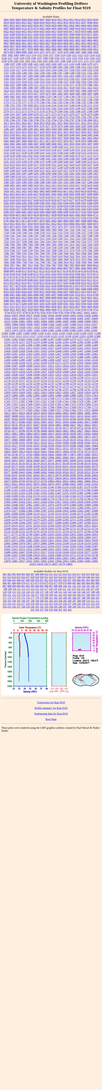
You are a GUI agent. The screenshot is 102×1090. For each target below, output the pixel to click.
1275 (24, 67)
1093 (16, 55)
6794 (95, 217)
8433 (6, 291)
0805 (95, 40)
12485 (22, 360)
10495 (80, 318)
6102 (12, 197)
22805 (43, 534)
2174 (30, 111)
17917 (58, 410)
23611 (43, 555)
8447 (30, 291)
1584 (18, 87)
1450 (54, 75)
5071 (36, 141)
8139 (89, 271)
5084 (18, 144)
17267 (7, 401)
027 (28, 577)
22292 (51, 519)
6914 (6, 223)
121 (64, 589)
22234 (58, 516)
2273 (54, 114)
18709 (43, 428)
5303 (72, 173)
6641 (72, 215)
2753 (66, 117)
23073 (36, 543)
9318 (30, 306)
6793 (89, 217)
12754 (94, 383)
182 (56, 598)
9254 (66, 300)
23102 (58, 543)
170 (97, 595)
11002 (51, 324)
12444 (58, 351)
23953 (65, 561)
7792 (54, 262)
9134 (60, 300)
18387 (29, 422)
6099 (95, 194)
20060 (36, 460)
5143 (54, 152)
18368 (94, 419)
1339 (18, 73)
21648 (87, 496)
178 (37, 598)
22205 (14, 516)
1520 (95, 78)
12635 (29, 371)
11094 (4, 333)
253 (93, 606)
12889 (73, 395)
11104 (69, 333)
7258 (24, 241)
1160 (15, 61)
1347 (60, 73)
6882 (54, 220)
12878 (94, 392)
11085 (51, 330)
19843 (51, 454)
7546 (72, 247)
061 (83, 580)
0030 (48, 22)
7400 (42, 244)
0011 (59, 19)
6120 (48, 197)
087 (5, 586)
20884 (87, 481)
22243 (73, 516)
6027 (36, 194)
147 (88, 592)
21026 (87, 484)
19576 (73, 448)
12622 (29, 368)
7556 (12, 250)
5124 (42, 149)
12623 (36, 368)
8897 (42, 297)
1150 (56, 58)
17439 (51, 404)
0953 (95, 49)
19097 (29, 439)
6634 (36, 215)
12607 (14, 365)
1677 (36, 93)
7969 (60, 265)
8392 (48, 288)
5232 (24, 167)
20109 (94, 460)
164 (70, 595)
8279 (18, 286)
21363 (65, 490)
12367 (51, 339)
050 (37, 580)
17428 (29, 404)
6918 (30, 223)
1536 (60, 81)
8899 (54, 297)
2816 (24, 123)
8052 (42, 268)
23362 (80, 546)
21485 (80, 493)
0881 (42, 49)
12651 (51, 374)
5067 (18, 141)
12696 (36, 377)
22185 (87, 513)
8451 (42, 291)
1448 (42, 75)
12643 (87, 371)
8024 (12, 268)
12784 (43, 389)
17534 (14, 407)
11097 (19, 333)
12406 (73, 345)
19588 (87, 448)
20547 (14, 475)
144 (74, 592)
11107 (90, 333)
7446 (12, 247)
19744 (7, 454)
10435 (14, 315)
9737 (72, 309)
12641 (73, 371)
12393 (14, 345)
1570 (30, 84)
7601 (72, 253)
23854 (80, 558)
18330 (65, 419)
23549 (65, 552)
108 (5, 589)
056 (65, 580)
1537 (66, 81)
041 (93, 577)
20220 (43, 466)
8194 (95, 277)
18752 (80, 428)
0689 (60, 40)
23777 (14, 558)
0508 (12, 34)
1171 (80, 61)
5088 (42, 144)
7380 (6, 244)
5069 (30, 141)
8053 (48, 268)
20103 (80, 460)
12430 (29, 351)
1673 (18, 93)
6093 (60, 194)
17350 (73, 401)
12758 (22, 386)
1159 (9, 61)
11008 (73, 324)
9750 (89, 309)
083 (83, 583)
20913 (7, 484)
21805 (14, 502)
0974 (6, 52)
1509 (30, 78)
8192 (83, 277)
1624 (6, 90)
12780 (14, 389)
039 (83, 577)
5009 (83, 129)
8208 (72, 280)
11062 (72, 327)
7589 (18, 253)
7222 (72, 238)
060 (79, 580)
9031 (95, 297)
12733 (87, 380)
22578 (65, 525)
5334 (54, 179)
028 (32, 577)
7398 (36, 244)
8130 (71, 271)
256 (37, 609)
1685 (77, 93)
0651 (36, 40)
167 (83, 595)
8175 (18, 277)
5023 (66, 132)
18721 (51, 428)
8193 (89, 277)
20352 (73, 469)
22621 (94, 525)
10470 (29, 318)
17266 (94, 398)
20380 (14, 472)
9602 (48, 306)
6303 (60, 203)
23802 (36, 558)
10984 (43, 321)
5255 (60, 170)
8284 (30, 286)
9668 (54, 309)
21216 (65, 487)
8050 (36, 268)
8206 (60, 280)
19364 (58, 445)
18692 (29, 428)
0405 (54, 28)
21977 (14, 510)
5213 (12, 164)
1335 (89, 70)
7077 (66, 226)
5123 (36, 149)
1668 (83, 90)
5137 (18, 152)
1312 (83, 67)
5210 (89, 161)
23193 (14, 546)
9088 (6, 300)
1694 (30, 96)
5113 (77, 146)
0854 (60, 46)
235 (9, 606)
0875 (12, 49)
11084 (44, 330)
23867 (94, 558)
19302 (87, 442)
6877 (36, 220)
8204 (48, 280)
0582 (6, 37)
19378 (65, 445)
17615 (65, 407)
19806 (36, 454)
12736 (7, 383)
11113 (26, 336)
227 (70, 603)
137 (42, 592)
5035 (42, 135)
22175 (80, 513)
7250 (83, 238)
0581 (95, 34)
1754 (6, 99)
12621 (22, 368)
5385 (30, 182)
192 (5, 600)
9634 (72, 306)
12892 (80, 395)
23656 (51, 555)
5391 (60, 182)
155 (28, 595)
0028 (36, 22)
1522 (12, 81)
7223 (77, 238)
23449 (43, 549)
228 (74, 603)
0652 (42, 40)
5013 (12, 132)
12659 (14, 377)
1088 (83, 52)
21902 (22, 507)
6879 (42, 220)
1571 (36, 84)
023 (9, 577)
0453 (30, 31)
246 (60, 606)
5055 (48, 138)
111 (19, 589)
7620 (66, 256)
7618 (54, 256)
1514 (60, 78)
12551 (29, 362)
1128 (15, 58)
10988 (73, 321)
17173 (58, 398)
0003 (18, 19)
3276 (42, 126)
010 (46, 574)
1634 (48, 90)
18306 (29, 419)
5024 (72, 132)
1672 (12, 93)
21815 (36, 502)
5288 (30, 173)
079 (65, 583)
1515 (66, 78)
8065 (54, 268)
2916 (12, 126)
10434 (7, 315)
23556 (73, 552)
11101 (48, 333)
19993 (43, 457)
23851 (65, 558)
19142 (80, 439)
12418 (58, 348)
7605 (89, 253)
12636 (36, 371)
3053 (24, 126)
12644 (94, 371)
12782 (29, 389)
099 (60, 586)
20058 (29, 460)
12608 (22, 365)
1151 (62, 58)
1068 (30, 52)
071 (28, 583)
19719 (87, 451)
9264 (89, 300)
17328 (51, 401)
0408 (72, 28)
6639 (60, 215)
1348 (66, 73)
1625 (12, 90)
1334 (83, 70)
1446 (36, 75)
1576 (66, 84)
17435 (43, 404)
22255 (87, 516)
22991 (36, 540)
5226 (83, 164)
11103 (62, 333)
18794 (29, 431)
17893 (43, 410)
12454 (36, 354)
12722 (29, 380)
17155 (43, 398)
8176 (24, 277)
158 (42, 595)
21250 (72, 487)
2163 (60, 108)
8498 (60, 294)
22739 (29, 531)
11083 (36, 330)
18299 (22, 419)
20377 (7, 472)
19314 (94, 442)
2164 (66, 108)
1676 (30, 93)
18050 (43, 413)
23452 (51, 549)
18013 (7, 413)
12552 (36, 362)
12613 (58, 365)
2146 (60, 105)
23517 (43, 552)
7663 (48, 259)
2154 (12, 108)
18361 (87, 419)
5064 (95, 138)
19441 (22, 448)
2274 (60, 114)
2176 (42, 111)
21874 (51, 504)
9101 (48, 300)
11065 (87, 327)
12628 (73, 368)
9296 (54, 303)
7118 (95, 229)
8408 (89, 288)
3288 (18, 129)
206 (70, 600)
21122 (29, 487)
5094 (77, 144)
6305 (72, 203)
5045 (89, 135)
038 (79, 577)
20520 (58, 472)
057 (70, 580)
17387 (94, 401)
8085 (89, 268)
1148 (45, 58)
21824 (51, 502)
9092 (18, 300)
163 (65, 595)
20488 (36, 472)
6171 (53, 197)
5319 (60, 176)
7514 (42, 247)
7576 (77, 250)
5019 (48, 132)
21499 (14, 496)
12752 (87, 383)
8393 (54, 288)
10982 (29, 321)
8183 (54, 277)
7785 (48, 262)
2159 (42, 108)
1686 (83, 93)
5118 (6, 149)
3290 (30, 129)
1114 (33, 55)
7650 (18, 259)
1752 (89, 96)
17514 (94, 404)
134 (28, 592)
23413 (14, 549)
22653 (22, 528)
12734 (94, 380)
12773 (65, 386)
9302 (72, 303)
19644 (51, 451)
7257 (18, 241)
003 (14, 574)
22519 (7, 525)
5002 (42, 129)
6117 (36, 197)
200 (42, 600)
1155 (86, 58)
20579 (58, 475)
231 (88, 603)
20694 (14, 481)
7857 (12, 265)
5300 (54, 173)
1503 (12, 78)
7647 (6, 259)
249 (74, 606)
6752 (48, 217)
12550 (22, 362)
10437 (29, 315)
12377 (22, 342)
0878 (30, 49)
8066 (60, 268)
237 (19, 606)
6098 (89, 194)
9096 (36, 300)
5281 (89, 170)
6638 (54, 215)
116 (41, 589)
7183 (60, 235)
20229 (58, 466)
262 (65, 609)
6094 (66, 194)
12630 (87, 368)
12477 (58, 357)
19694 (65, 451)
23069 (14, 543)
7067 (48, 226)
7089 (36, 229)
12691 (29, 377)
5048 (12, 138)
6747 (18, 217)
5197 (42, 161)
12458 (65, 354)
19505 (51, 448)
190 (93, 598)
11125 (61, 336)
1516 (72, 78)
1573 (48, 84)
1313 (89, 67)
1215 (65, 64)
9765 (61, 312)
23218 (22, 546)
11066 (94, 327)
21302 (36, 490)
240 (32, 606)
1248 (77, 64)
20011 (73, 457)
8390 (36, 288)
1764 (66, 99)
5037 (54, 135)
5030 (12, 135)
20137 (58, 463)
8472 (77, 291)
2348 (60, 117)
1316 (12, 70)
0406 (60, 28)
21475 (65, 493)
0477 (72, 31)
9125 (54, 300)
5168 (66, 155)
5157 (95, 152)
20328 (36, 469)
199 (37, 600)
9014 (72, 297)
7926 (36, 265)
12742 (29, 383)
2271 (42, 114)
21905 (29, 507)
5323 (83, 176)
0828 (54, 43)
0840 (24, 46)
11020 (22, 327)
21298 (29, 490)
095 (42, 586)
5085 (24, 144)
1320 (30, 70)
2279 (89, 114)
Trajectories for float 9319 (51, 702)
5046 (95, 135)
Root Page (51, 719)
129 (5, 592)
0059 (54, 25)
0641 (77, 37)
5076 (66, 141)
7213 (30, 238)
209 (83, 600)
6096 (77, 194)
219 (32, 603)
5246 (12, 170)
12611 (43, 365)
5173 (95, 155)
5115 (89, 146)
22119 (36, 513)
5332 (42, 179)
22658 (29, 528)
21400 (94, 490)
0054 (24, 25)
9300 (60, 303)
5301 (60, 173)
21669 (14, 499)
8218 (36, 283)
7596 (42, 253)
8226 (48, 283)
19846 (58, 454)
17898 (51, 410)
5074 (54, 141)
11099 (33, 333)
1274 (18, 67)
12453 (29, 354)
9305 (89, 303)
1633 (42, 90)
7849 (95, 262)
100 (65, 586)
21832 (65, 502)
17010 (87, 395)
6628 (95, 212)
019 (88, 574)
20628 (58, 478)
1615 (54, 87)
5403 (24, 185)
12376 (14, 342)
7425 (83, 244)
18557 (29, 425)
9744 (77, 309)
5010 (89, 129)
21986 (29, 510)
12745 (43, 383)
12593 (80, 362)
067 (9, 583)
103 (79, 586)
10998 (44, 324)
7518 (48, 247)
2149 (77, 105)
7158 (89, 232)
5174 (6, 158)
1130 (27, 58)
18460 (73, 422)
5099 (95, 144)
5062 (83, 138)
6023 (12, 194)
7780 (42, 262)
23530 (58, 552)
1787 (83, 102)
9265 (95, 300)
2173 (24, 111)
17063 (94, 395)
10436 (22, 315)
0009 (48, 19)
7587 (12, 253)
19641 (43, 451)
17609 (58, 407)
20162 (94, 463)
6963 (77, 223)
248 (70, 606)
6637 (48, 215)
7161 (12, 235)
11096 (12, 333)
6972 (6, 226)
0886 (54, 49)
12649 (36, 374)
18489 (94, 422)
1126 (4, 58)
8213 (6, 283)
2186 (77, 111)
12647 (22, 374)
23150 (87, 543)
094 (37, 586)
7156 (77, 232)
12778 (94, 386)
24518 (40, 564)
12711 (87, 377)
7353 (83, 241)
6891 (95, 220)
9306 (95, 303)
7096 (60, 229)
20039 (80, 457)
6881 (48, 220)
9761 (37, 312)
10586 (14, 321)
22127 (43, 513)
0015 (83, 19)
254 (97, 606)
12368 (58, 339)
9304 (83, 303)
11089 (65, 330)
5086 (30, 144)
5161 (24, 155)
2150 (83, 105)
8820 (18, 297)
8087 (95, 268)
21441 (36, 493)
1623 (95, 87)
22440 (14, 522)
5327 (12, 179)
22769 (94, 531)
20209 (36, 466)
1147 (39, 58)
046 (19, 580)
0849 (36, 46)
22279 (36, 519)
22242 (65, 516)
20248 (80, 466)
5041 (77, 135)
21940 (65, 507)
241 (37, 606)
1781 (48, 102)
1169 (68, 61)
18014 (14, 413)
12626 (58, 368)
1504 (18, 78)
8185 (66, 277)
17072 (7, 398)
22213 (29, 516)
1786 (77, 102)
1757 (24, 99)
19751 (22, 454)
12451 (14, 354)
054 (56, 580)
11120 (47, 336)
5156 (89, 152)
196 (23, 600)
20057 (22, 460)
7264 (54, 241)
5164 (42, 155)
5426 (36, 188)
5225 (77, 164)
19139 (72, 439)
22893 (22, 537)
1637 (60, 90)
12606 (7, 365)
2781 (77, 117)
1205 (59, 64)
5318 (54, 176)
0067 (6, 28)
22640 (7, 528)
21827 (58, 502)
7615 (48, 256)
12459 (73, 354)
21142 (43, 487)
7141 (30, 232)
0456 (48, 31)
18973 (80, 433)
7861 (18, 265)
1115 (39, 55)
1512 (48, 78)
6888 (83, 220)
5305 (83, 173)
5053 (42, 138)
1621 (83, 87)
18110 (29, 416)
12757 (14, 386)
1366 (18, 75)
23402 (7, 549)
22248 (80, 516)
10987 (65, 321)
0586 (18, 37)
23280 (29, 546)
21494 (7, 496)
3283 (83, 126)
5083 (12, 144)
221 (42, 603)
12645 (7, 374)
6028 (42, 194)
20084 (58, 460)
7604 (83, 253)
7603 (77, 253)
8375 (83, 286)
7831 (72, 262)
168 (88, 595)
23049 (73, 540)
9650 (6, 309)
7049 (24, 226)
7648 (12, 259)
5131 (77, 149)
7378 (95, 241)
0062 (72, 25)
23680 (58, 555)
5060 (72, 138)
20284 (22, 469)
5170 (77, 155)
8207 (66, 280)
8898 (48, 297)
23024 (43, 540)
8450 (36, 291)
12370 (73, 339)
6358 (24, 209)
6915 (12, 223)
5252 (48, 170)
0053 (18, 25)
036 (70, 577)
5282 (95, 170)
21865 (36, 504)
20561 (29, 475)
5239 (66, 167)
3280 (66, 126)
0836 (6, 46)
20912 (94, 481)
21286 (7, 490)
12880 (14, 395)
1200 (30, 64)
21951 (73, 507)
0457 (54, 31)
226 (65, 603)
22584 (73, 525)
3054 (30, 126)
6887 (77, 220)
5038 (60, 135)
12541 (80, 360)
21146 (51, 487)
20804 (51, 481)
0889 (72, 49)
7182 (54, 235)
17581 (43, 407)
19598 (94, 448)
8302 (42, 286)
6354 (95, 206)
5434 (54, 188)
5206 (66, 161)
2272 (48, 114)
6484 (48, 212)
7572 (66, 250)
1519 (89, 78)
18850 (94, 431)
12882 (29, 395)
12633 (14, 371)
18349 (80, 419)
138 (46, 592)
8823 (24, 297)
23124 (73, 543)
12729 (73, 380)
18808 (43, 431)
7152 (54, 232)
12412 (22, 348)
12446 (73, 351)
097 (51, 586)
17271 (14, 401)
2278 (83, 114)
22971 (94, 537)
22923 (43, 537)
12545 (7, 362)
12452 (22, 354)
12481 (87, 357)
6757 (77, 217)
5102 (18, 146)
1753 (95, 96)
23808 (43, 558)
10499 (94, 318)
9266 (6, 303)
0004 (24, 19)
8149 (30, 274)
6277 (72, 200)
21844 (94, 502)
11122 (54, 336)
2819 (42, 123)
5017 (36, 132)
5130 (71, 149)
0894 (83, 49)
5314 (30, 176)
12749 (65, 383)
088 (9, 586)
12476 (51, 357)
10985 (51, 321)
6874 (30, 220)
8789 (95, 294)
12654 (73, 374)
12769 (51, 386)
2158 (36, 108)
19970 (22, 457)
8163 (60, 274)
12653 (65, 374)
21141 (36, 487)
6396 (6, 212)
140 (56, 592)
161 (56, 595)
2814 (12, 123)
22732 (22, 531)
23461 (65, 549)
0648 (18, 40)
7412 (66, 244)
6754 (60, 217)
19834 (43, 454)
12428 (14, 351)
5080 (89, 141)
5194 (24, 161)
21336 (51, 490)
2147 (66, 105)
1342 (36, 73)
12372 (87, 339)
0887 (60, 49)
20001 (58, 457)
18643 (87, 425)
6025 (24, 194)
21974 (7, 510)
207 (74, 600)
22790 (29, 534)
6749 (30, 217)
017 (79, 574)
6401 (24, 212)
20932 (29, 484)
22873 (14, 537)
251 (83, 606)
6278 (77, 200)
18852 (7, 433)
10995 (22, 324)
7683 (95, 259)
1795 (24, 105)
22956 (73, 537)
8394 (60, 288)
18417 (51, 422)
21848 (14, 504)
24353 (32, 564)
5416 (72, 185)
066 (5, 583)
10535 (7, 321)
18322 (58, 419)
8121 (36, 271)
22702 (58, 528)
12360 (97, 336)
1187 (98, 61)
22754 (65, 531)
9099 (42, 300)
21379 (80, 490)
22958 (80, 537)
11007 (65, 324)
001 (5, 574)
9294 (48, 303)
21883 (80, 504)
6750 (36, 217)
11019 (15, 327)
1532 (42, 81)
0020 (12, 22)
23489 (7, 552)
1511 (42, 78)
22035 (51, 510)
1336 (95, 70)
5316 (42, 176)
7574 (72, 250)
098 (56, 586)
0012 (66, 19)
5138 (24, 152)
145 (79, 592)
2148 (72, 105)
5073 (48, 141)
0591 (30, 37)
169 (93, 595)
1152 (68, 58)
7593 (24, 253)
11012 (80, 324)
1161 (21, 61)
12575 (65, 362)
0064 (83, 25)
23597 (14, 555)
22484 (58, 522)
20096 (73, 460)
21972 (94, 507)
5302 (66, 173)
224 (56, 603)
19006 (94, 433)
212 (97, 600)
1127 (9, 58)
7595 (36, 253)
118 (50, 589)
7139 (18, 232)
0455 (42, 31)
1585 (24, 87)
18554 (22, 425)
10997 (36, 324)
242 (42, 606)
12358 (89, 336)
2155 (18, 108)
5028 (95, 132)
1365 (12, 75)
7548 (83, 247)
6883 (60, 220)
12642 (80, 371)
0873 (95, 46)
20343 (65, 469)
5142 (48, 152)
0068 (12, 28)
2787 (18, 120)
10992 (7, 324)
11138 (68, 336)
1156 (92, 58)
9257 (77, 300)
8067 (66, 268)
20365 (94, 469)
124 (78, 589)
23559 (80, 552)
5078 (77, 141)
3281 (72, 126)
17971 (80, 410)
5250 (36, 170)
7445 (6, 247)
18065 (65, 413)
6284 (18, 203)
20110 (7, 463)
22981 (22, 540)
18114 (36, 416)
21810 (22, 502)
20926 (22, 484)
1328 (72, 70)
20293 (29, 469)
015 (70, 574)
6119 (41, 197)
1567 (12, 84)
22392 (80, 519)
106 (93, 586)
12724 (43, 380)
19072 (87, 436)
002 (9, 574)
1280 (54, 67)
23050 (80, 540)
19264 (58, 442)
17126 (22, 398)
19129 (65, 439)
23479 (80, 549)
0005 (30, 19)
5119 (12, 149)
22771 (7, 534)
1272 (6, 67)
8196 (6, 280)
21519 (36, 496)
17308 (29, 401)
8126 (53, 271)
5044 (83, 135)
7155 (72, 232)
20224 (51, 466)
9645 (89, 306)
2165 (72, 108)
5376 (83, 179)
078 (60, 583)
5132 (83, 149)
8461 (54, 291)
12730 (80, 380)
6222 (95, 197)
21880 (73, 504)
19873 (65, 454)
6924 (66, 223)
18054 (51, 413)
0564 (48, 34)
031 (46, 577)
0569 (77, 34)
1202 (42, 64)
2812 (95, 120)
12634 (22, 371)
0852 (48, 46)
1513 (54, 78)
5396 (77, 182)
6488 (66, 212)
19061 (51, 436)
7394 (30, 244)
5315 (36, 176)
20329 (43, 469)
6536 (72, 212)
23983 (87, 561)
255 (32, 609)
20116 (14, 463)
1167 (56, 61)
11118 (40, 336)
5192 (12, 161)
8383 (18, 288)
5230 (12, 167)
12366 (43, 339)
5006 (66, 129)
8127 (59, 271)
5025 (77, 132)
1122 (80, 55)
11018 (8, 327)
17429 (36, 404)
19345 (29, 445)
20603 (7, 478)
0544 (36, 34)
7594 (30, 253)
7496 (36, 247)
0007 (42, 19)
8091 (12, 271)
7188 (89, 235)
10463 (14, 318)
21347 (58, 490)
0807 (6, 43)
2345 (42, 117)
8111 (24, 271)
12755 (7, 386)
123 (74, 589)
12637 (43, 371)
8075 (72, 268)
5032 (24, 135)
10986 (58, 321)
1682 (60, 93)
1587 (36, 87)
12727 (58, 380)
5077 (72, 141)
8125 (48, 271)
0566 (60, 34)
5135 (6, 152)
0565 (54, 34)
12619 (7, 368)
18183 (65, 416)
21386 (87, 490)
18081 (80, 413)
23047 (65, 540)
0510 (24, 34)
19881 (87, 454)
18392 (36, 422)
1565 (95, 81)
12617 (87, 365)
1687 (89, 93)
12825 (58, 392)
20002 (65, 457)
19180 (14, 442)
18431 (58, 422)
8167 (83, 274)
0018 (95, 19)
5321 (72, 176)
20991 (73, 484)
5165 (48, 155)
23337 (58, 546)
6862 (12, 220)
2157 (30, 108)
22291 (43, 519)
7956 (48, 265)
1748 (66, 96)
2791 (42, 120)
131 (14, 592)
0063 (77, 25)
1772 (12, 102)
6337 (54, 206)
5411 (42, 185)
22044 (58, 510)
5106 (42, 146)
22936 (58, 537)
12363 (22, 339)
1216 (71, 64)
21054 (94, 484)
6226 (24, 200)
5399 (95, 182)
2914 (95, 123)
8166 (77, 274)
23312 (43, 546)
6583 (89, 212)
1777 (24, 102)
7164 (18, 235)
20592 (80, 475)
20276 (14, 469)
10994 (15, 324)
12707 (65, 377)
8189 (77, 277)
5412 (48, 185)
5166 (54, 155)
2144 (48, 105)
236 (14, 606)
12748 (58, 383)
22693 (51, 528)
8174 (12, 277)
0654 (48, 40)
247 (65, 606)
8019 (6, 268)
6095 (72, 194)
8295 (36, 286)
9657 (24, 309)
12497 (58, 360)
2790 (36, 120)
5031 (18, 135)
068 (14, 583)
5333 (48, 179)
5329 (24, 179)
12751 (80, 383)
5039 (66, 135)
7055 (30, 226)
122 (69, 589)
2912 (83, 123)
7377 (89, 241)
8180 (42, 277)
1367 (24, 75)
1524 (24, 81)
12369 (65, 339)
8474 (83, 291)
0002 (12, 19)
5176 (18, 158)
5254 (54, 170)
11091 (79, 330)
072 (32, 583)
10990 (87, 321)
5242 (83, 167)
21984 (22, 510)
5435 (60, 188)
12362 (14, 339)
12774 (73, 386)
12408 (87, 345)
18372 (7, 422)
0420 (89, 28)
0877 (24, 49)
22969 (87, 537)
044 (9, 580)
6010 (60, 191)
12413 (29, 348)
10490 (65, 318)
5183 (60, 158)
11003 (58, 324)
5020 (54, 132)
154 (23, 595)
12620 (14, 368)
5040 (72, 135)
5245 (6, 170)
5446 (77, 188)
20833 (65, 481)
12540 (73, 360)
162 (60, 595)
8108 (18, 271)
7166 (30, 235)
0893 (77, 49)
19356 (43, 445)
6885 (72, 220)
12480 (80, 357)
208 (79, 600)
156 (32, 595)
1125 (97, 55)
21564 (73, 496)
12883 (36, 395)
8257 (6, 286)
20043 (94, 457)
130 (9, 592)
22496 (73, 522)
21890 (94, 504)
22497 (80, 522)
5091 (60, 144)
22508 (87, 522)
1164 (39, 61)
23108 (65, 543)
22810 (51, 534)
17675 (80, 407)
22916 (36, 537)
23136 (80, 543)
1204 (53, 64)
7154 (66, 232)
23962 (73, 561)
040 (88, 577)
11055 (51, 327)
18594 (51, 425)
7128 (6, 232)
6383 (72, 209)
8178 (30, 277)
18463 (80, 422)
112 (23, 589)
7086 (24, 229)
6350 (77, 206)
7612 (30, 256)
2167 (83, 108)
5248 (24, 170)
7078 (72, 226)
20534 (94, 472)
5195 (30, 161)
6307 (83, 203)
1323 (48, 70)
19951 (7, 457)
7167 (36, 235)
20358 (87, 469)
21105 (15, 487)
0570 (83, 34)
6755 (66, 217)
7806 (60, 262)
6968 (89, 223)
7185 (72, 235)
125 (83, 589)
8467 (66, 291)
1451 (60, 75)
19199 (29, 442)
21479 (73, 493)
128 (97, 589)
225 (60, 603)
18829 (87, 431)
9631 (60, 306)
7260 (30, 241)
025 (19, 577)
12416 (43, 348)
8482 (18, 294)
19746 (14, 454)
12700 (43, 377)
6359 (30, 209)
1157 (98, 58)
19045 (36, 436)
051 (42, 580)
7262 (42, 241)
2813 (6, 123)
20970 (51, 484)
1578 (77, 84)
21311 (43, 490)
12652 (58, 374)
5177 (24, 158)
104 (83, 586)
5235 (42, 167)
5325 (95, 176)
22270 (14, 519)
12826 (65, 392)
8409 (95, 288)
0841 (30, 46)
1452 (66, 75)
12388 (94, 342)
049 (32, 580)
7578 (83, 250)
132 (19, 592)
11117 (32, 336)
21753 (73, 499)
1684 (72, 93)
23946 (58, 561)
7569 (60, 250)
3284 (89, 126)
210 (88, 600)
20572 (43, 475)
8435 (12, 291)
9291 (36, 303)
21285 (94, 487)
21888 (87, 504)
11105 (76, 333)
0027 (30, 22)
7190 (6, 238)
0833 (83, 43)
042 (97, 577)
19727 (94, 451)
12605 (94, 362)
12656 (87, 374)
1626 (18, 90)
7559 (30, 250)
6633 (30, 215)
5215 (24, 164)
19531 (65, 448)
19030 (29, 436)
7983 (66, 265)
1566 (6, 84)
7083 (6, 229)
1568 (18, 84)
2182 (72, 111)
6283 (12, 203)
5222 (60, 164)
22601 (80, 525)
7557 (18, 250)
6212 (71, 197)
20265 (87, 466)
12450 (7, 354)
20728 (43, 481)
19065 (65, 436)
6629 (6, 215)
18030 (29, 413)
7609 (12, 256)
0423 (12, 31)
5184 (66, 158)
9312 (12, 306)
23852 (73, 558)
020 (93, 574)
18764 (7, 431)
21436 (29, 493)
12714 (7, 380)
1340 (24, 73)
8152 (42, 274)
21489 (94, 493)
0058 (48, 25)
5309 (12, 176)
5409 (30, 185)
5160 (18, 155)
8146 (24, 274)
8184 (60, 277)
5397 (83, 182)
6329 (30, 206)
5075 (60, 141)
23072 (29, 543)
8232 (54, 283)
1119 (62, 55)
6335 (42, 206)
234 (5, 606)
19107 (36, 439)
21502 (29, 496)
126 (88, 589)
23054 (87, 540)
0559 (42, 34)
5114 (83, 146)
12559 (51, 362)
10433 (94, 312)
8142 (95, 271)
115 (37, 589)
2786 (12, 120)
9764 (55, 312)
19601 (7, 451)
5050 (24, 138)
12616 (80, 365)
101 (70, 586)
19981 (36, 457)
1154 (80, 58)
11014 (87, 324)
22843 (80, 534)
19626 (36, 451)
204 (60, 600)
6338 (60, 206)
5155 (83, 152)
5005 (60, 129)
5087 (36, 144)
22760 (87, 531)
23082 (43, 543)
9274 (12, 303)
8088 (6, 271)
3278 (54, 126)
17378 (80, 401)
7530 (54, 247)
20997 (80, 484)
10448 (58, 315)
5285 (18, 173)
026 (23, 577)
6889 (89, 220)
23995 (94, 561)
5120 (18, 149)
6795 (6, 220)
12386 (87, 342)
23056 (94, 540)
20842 (73, 481)
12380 (43, 342)
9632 (66, 306)
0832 (77, 43)
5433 (48, 188)
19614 (22, 451)
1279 (48, 67)
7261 (36, 241)
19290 (73, 442)
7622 (72, 256)
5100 (6, 146)
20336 (58, 469)
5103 (24, 146)
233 (97, 603)
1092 (10, 55)
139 (51, 592)
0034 (72, 22)
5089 (48, 144)
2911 (77, 123)
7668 (66, 259)
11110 (5, 336)
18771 (14, 431)
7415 (72, 244)
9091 (12, 300)
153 (19, 595)
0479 (83, 31)
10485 (51, 318)
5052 (36, 138)
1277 (36, 67)
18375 (14, 422)
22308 (58, 519)
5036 (48, 135)
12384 (73, 342)
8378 (89, 286)
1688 (95, 93)
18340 (73, 419)
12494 (43, 360)
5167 (60, 155)
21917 (43, 507)
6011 (65, 191)
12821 (29, 392)
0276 (36, 28)
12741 (22, 383)
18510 (7, 425)
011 (51, 574)
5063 (89, 138)
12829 (87, 392)
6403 (30, 212)
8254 (95, 283)
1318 (24, 70)
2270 (36, 114)
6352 (83, 206)
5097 (89, 144)
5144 (60, 152)
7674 (83, 259)
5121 (24, 149)
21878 (58, 504)
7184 (66, 235)
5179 (36, 158)
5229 (6, 167)
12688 (22, 377)
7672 (77, 259)
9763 (49, 312)
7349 (72, 241)
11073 (8, 330)
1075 (42, 52)
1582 (6, 87)
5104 (30, 146)
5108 (54, 146)
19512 (58, 448)
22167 (65, 513)
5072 (42, 141)
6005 (48, 191)
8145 (18, 274)
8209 (77, 280)
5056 (54, 138)
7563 (36, 250)
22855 (94, 534)
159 (46, 595)
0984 (18, 52)
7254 (12, 241)
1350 (77, 73)
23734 (87, 555)
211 (93, 600)
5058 (66, 138)
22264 (7, 519)
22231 (51, 516)
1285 (72, 67)
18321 (51, 419)
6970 (95, 223)
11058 (65, 327)
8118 (30, 271)
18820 (58, 431)
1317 (18, 70)
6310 (6, 206)
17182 (65, 398)
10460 (94, 315)
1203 (48, 64)
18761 (94, 428)
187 (79, 598)
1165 (45, 61)
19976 (29, 457)
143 (70, 592)
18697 (36, 428)
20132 (29, 463)
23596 (7, 555)
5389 (48, 182)
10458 (87, 315)
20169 (7, 466)
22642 (14, 528)
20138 (65, 463)
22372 (73, 519)
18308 (36, 419)
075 (46, 583)
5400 (6, 185)
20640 (73, 478)
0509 (18, 34)
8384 (24, 288)
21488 (87, 493)
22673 (36, 528)
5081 (95, 141)
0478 (77, 31)
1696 (42, 96)
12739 (14, 383)
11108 (97, 333)
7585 (95, 250)
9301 (66, 303)
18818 (51, 431)
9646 (95, 306)
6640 (66, 215)
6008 (54, 191)
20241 (65, 466)
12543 (94, 360)
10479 (43, 318)
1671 (6, 93)
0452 (24, 31)
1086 (72, 52)
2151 (89, 105)
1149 (50, 58)
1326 (60, 70)
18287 (7, 419)
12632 (7, 371)
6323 (18, 206)
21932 (51, 507)
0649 (24, 40)
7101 (66, 229)
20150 (87, 463)
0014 (77, 19)
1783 (60, 102)
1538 (72, 81)
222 (46, 603)
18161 (51, 416)
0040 (89, 22)
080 (70, 583)
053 (51, 580)
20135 (43, 463)
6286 (30, 203)
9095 (30, 300)
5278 (72, 170)
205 (65, 600)
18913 (51, 433)
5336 (60, 179)
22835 (73, 534)
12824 (51, 392)
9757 (19, 312)
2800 (89, 120)
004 (19, 574)
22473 (36, 522)
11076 (22, 330)
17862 (36, 410)
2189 (95, 111)
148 (93, 592)
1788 (89, 102)
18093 (94, 413)
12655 (80, 374)
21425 (14, 493)
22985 (29, 540)
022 (5, 577)
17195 (73, 398)
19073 (94, 436)
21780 (87, 499)
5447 (83, 188)
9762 (43, 312)
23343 (65, 546)
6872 (18, 220)
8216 (24, 283)
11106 (83, 333)
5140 (36, 152)
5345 (72, 179)
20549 (22, 475)
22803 (36, 534)
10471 (36, 318)
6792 (83, 217)
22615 (87, 525)
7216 (48, 238)
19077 (7, 439)
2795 (60, 120)
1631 (30, 90)
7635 (83, 256)
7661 (42, 259)
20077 (51, 460)
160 (51, 595)
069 (19, 583)
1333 (77, 70)
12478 (65, 357)
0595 (54, 37)
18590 (43, 425)
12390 (7, 345)
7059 (36, 226)
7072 (54, 226)
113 (28, 589)
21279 (87, 487)
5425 (30, 188)
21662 (94, 496)
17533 (7, 407)
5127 (59, 149)
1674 (24, 93)
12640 (65, 371)
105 (88, 586)
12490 (36, 360)
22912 (29, 537)
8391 (42, 288)
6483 (42, 212)
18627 (73, 425)
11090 (72, 330)
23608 (29, 555)
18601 (58, 425)
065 (97, 580)
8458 (48, 291)
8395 (66, 288)
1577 (72, 84)
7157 (83, 232)
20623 (43, 478)
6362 (48, 209)
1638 (66, 90)
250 (79, 606)
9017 (77, 297)
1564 (89, 81)
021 (97, 574)
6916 (18, 223)
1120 (68, 55)
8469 (72, 291)
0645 (6, 40)
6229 (42, 200)
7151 (48, 232)
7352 (77, 241)
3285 (95, 126)
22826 (58, 534)
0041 (95, 22)
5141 (42, 152)
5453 (24, 191)
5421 (6, 188)
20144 (72, 463)
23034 (58, 540)
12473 (36, 357)
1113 (28, 55)
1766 (77, 99)
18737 (65, 428)
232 (93, 603)
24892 (69, 564)
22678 (43, 528)
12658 (7, 377)
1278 (42, 67)
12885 (51, 395)
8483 (24, 294)
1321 (36, 70)
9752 (95, 309)
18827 (80, 431)
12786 (58, 389)
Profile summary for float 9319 (50, 708)
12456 (51, 354)
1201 (36, 64)
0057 (42, 25)
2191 (12, 114)
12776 (87, 386)
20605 (14, 478)
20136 (51, 463)
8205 (54, 280)
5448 (89, 188)
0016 (89, 19)
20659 (87, 478)
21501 (22, 496)
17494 (87, 404)
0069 (18, 28)
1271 (95, 64)
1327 (66, 70)
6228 (36, 200)
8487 (42, 294)
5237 (54, 167)
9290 (30, 303)
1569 (24, 84)
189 (88, 598)
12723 (36, 380)
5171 (83, 155)
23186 (7, 546)
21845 (7, 504)
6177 (59, 197)
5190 (95, 158)
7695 (6, 262)
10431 (86, 312)
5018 (42, 132)
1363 (95, 73)
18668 (14, 428)
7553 (6, 250)
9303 (77, 303)
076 (51, 583)
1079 (66, 52)
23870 (7, 561)
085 (93, 583)
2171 (12, 111)
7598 (54, 253)
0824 (42, 43)
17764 (14, 410)
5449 (95, 188)
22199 (7, 516)
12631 (94, 368)
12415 (36, 348)
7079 (77, 226)
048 (28, 580)
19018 (22, 436)
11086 (58, 330)
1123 (86, 55)
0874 (6, 49)
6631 (18, 215)
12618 (94, 365)
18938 (73, 433)
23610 (36, 555)
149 (97, 592)
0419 (83, 28)
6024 (18, 194)
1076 (48, 52)
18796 (36, 431)
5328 (18, 179)
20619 (29, 478)
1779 (36, 102)
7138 (12, 232)
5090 (54, 144)
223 (51, 603)
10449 (65, 315)
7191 (12, 238)
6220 (89, 197)
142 (65, 592)
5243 (89, 167)
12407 (80, 345)
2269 (30, 114)
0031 (54, 22)
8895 (36, 297)
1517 (77, 78)
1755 (12, 99)
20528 (80, 472)
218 (28, 603)
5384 (24, 182)
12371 (80, 339)
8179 (36, 277)
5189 (89, 158)
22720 (80, 528)
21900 (14, 507)
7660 (36, 259)
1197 (12, 64)
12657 (94, 374)
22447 (29, 522)
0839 (18, 46)
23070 (22, 543)
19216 (43, 442)
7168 (42, 235)
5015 (24, 132)
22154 (58, 513)
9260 (83, 300)
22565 (58, 525)
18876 (36, 433)
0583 (12, 37)
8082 (83, 268)
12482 (94, 357)
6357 (18, 209)
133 (23, 592)
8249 (77, 283)
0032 (60, 22)
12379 (36, 342)
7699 (18, 262)
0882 (48, 49)
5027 (89, 132)
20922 (14, 484)
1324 (54, 70)
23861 (87, 558)
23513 (36, 552)
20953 (36, 484)
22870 (7, 537)
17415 (14, 404)
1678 (42, 93)
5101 (12, 146)
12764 (29, 386)
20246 (73, 466)
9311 (6, 306)
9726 (66, 309)
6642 (77, 215)
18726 (58, 428)
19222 (51, 442)
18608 (65, 425)
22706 (65, 528)
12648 (29, 374)
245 (56, 606)
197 (28, 600)
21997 (43, 510)
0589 (24, 37)
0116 (24, 28)
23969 (80, 561)
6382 (66, 209)
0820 (18, 43)
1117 (51, 55)
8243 (66, 283)
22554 (36, 525)
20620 (36, 478)
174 (19, 598)
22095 (22, 513)
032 (51, 577)
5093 (72, 144)
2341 (18, 117)
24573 (47, 564)
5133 (89, 149)
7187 (83, 235)
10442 (43, 315)
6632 (24, 215)
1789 (95, 102)
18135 (43, 416)
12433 (43, 351)
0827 (48, 43)
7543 (66, 247)
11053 (36, 327)
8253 (89, 283)
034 (60, 577)
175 (23, 598)
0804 (89, 40)
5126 (53, 149)
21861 (29, 504)
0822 (30, 43)
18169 (58, 416)
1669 (89, 90)
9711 (59, 309)
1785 (72, 102)
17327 (43, 401)
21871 (43, 504)
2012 (36, 105)
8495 (48, 294)
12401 (51, 345)
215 (14, 603)
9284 (24, 303)
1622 (89, 87)
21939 (58, 507)
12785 (51, 389)
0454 (36, 31)
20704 (29, 481)
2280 (95, 114)
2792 (48, 120)
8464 (60, 291)
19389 (73, 445)
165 (74, 595)
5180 (42, 158)
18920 (58, 433)
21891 (7, 507)
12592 (73, 362)
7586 (6, 253)
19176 (7, 442)
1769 (95, 99)
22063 (80, 510)
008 (37, 574)
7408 (60, 244)
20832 (58, 481)
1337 (6, 73)
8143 (6, 274)
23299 (36, 546)
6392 (83, 209)
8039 (24, 268)
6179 (65, 197)
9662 (42, 309)
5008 (77, 129)
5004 (54, 129)
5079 (83, 141)
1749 (72, 96)
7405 (54, 244)
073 (37, 583)
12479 (73, 357)
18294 (14, 419)
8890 (30, 297)
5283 (6, 173)
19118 (51, 439)
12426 (7, 351)
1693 (24, 96)
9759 (31, 312)
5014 (18, 132)
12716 (14, 380)
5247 (18, 170)
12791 (87, 389)
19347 (36, 445)
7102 (72, 229)
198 (32, 600)
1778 (30, 102)
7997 (72, 265)
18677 (22, 428)
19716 (80, 451)
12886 (58, 395)
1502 (6, 78)
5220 (48, 164)
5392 (66, 182)
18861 (14, 433)
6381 (60, 209)
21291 (14, 490)
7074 (60, 226)
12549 (14, 362)
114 (32, 589)
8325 (48, 286)
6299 (36, 203)
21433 (22, 493)
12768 (43, 386)
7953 (42, 265)
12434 (51, 351)
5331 (36, 179)
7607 (6, 256)
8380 (95, 286)
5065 (6, 141)
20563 (36, 475)
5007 (72, 129)
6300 (42, 203)
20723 (36, 481)
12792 (94, 389)
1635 (54, 90)
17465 (58, 404)
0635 (66, 37)
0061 (66, 25)
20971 (58, 484)
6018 (77, 191)
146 (83, 592)
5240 (72, 167)
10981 (22, 321)
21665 (7, 499)
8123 (42, 271)
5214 (18, 164)
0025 (24, 22)
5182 (54, 158)
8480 (6, 294)
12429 (22, 351)
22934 (51, 537)
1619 (77, 87)
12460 (80, 354)
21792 (94, 499)
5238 (60, 167)
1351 (83, 73)
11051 (29, 327)
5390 (54, 182)
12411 (14, 348)
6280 (89, 200)
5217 (36, 164)
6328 (24, 206)
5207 (72, 161)
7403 (48, 244)
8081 (77, 268)
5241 (77, 167)
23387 (94, 546)
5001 (36, 129)
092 (28, 586)
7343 (60, 241)
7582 (89, 250)
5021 (60, 132)
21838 (80, 502)
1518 (83, 78)
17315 (36, 401)
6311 (12, 206)
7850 (6, 265)
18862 (22, 433)
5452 (18, 191)
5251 (42, 170)
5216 (30, 164)
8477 (95, 291)
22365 (65, 519)
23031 (51, 540)
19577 (80, 448)
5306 (89, 173)
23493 (14, 552)
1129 (21, 58)
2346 (48, 117)
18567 (36, 425)
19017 (14, 436)
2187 (83, 111)
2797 (72, 120)
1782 (54, 102)
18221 (72, 416)
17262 (87, 398)
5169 (72, 155)
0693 (83, 40)
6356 (12, 209)
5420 (95, 185)
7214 (36, 238)
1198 (18, 64)
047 (23, 580)
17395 (7, 404)
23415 (22, 549)
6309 (95, 203)
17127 (29, 398)
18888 (43, 433)
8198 (18, 280)
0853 (54, 46)
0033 (66, 22)
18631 (80, 425)
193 (9, 600)
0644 (95, 37)
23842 (58, 558)
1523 (18, 81)
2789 (30, 120)
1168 (62, 61)
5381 (12, 182)
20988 (65, 484)
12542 (87, 360)
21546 (65, 496)
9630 (54, 306)
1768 (89, 99)
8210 (83, 280)
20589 (73, 475)
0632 (60, 37)
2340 (12, 117)
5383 (18, 182)
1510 (36, 78)
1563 (83, 81)
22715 (73, 528)
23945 (51, 561)
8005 (77, 265)
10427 (79, 312)
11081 (29, 330)
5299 (48, 173)
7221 (66, 238)
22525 (14, 525)
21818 (43, 502)
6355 (6, 209)
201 (46, 600)
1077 (54, 52)
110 (14, 589)
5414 (60, 185)
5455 (30, 191)
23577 (87, 552)
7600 (66, 253)
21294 (22, 490)
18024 (22, 413)
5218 (42, 164)
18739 (73, 428)
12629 (80, 368)
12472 (29, 357)
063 (88, 580)
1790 (6, 105)
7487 (30, 247)
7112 (89, 229)
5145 (66, 152)
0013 (72, 19)
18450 (65, 422)
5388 (42, 182)
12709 (80, 377)
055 (60, 580)
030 (42, 577)
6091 (48, 194)
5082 (6, 144)
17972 (87, 410)
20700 (22, 481)
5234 (36, 167)
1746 (54, 96)
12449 (94, 351)
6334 (36, 206)
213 (5, 603)
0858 (83, 46)
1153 (74, 58)
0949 (89, 49)
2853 (60, 123)
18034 (36, 413)
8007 (83, 265)
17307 (22, 401)
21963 (87, 507)
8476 (89, 291)
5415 (66, 185)
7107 (84, 229)
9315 (24, 306)
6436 (36, 212)
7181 (48, 235)
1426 (30, 75)
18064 (58, 413)
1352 (89, 73)
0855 (66, 46)
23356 (73, 546)
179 (42, 598)
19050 (43, 436)
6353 (89, 206)
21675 (29, 499)
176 (28, 598)
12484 (14, 360)
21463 (51, 493)
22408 (87, 519)
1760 (42, 99)
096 (46, 586)
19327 (14, 445)
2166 (77, 108)
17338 (58, 401)
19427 (14, 448)
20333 (51, 469)
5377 (89, 179)
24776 (62, 564)
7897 (24, 265)
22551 (29, 525)
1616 (60, 87)
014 (65, 574)
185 (70, 598)
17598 (51, 407)
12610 (36, 365)
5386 (36, 182)
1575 (60, 84)
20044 (7, 460)
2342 (24, 117)
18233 (80, 416)
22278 (29, 519)
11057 (58, 327)
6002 (42, 191)
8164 (66, 274)
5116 (95, 146)
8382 (12, 288)
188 (83, 598)
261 (60, 609)
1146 (33, 58)
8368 (60, 286)
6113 (24, 197)
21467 (58, 493)
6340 (72, 206)
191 (97, 598)
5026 (83, 132)
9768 (73, 312)
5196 (36, 161)
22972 (7, 540)
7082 (95, 226)
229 (79, 603)
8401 (77, 288)
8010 (95, 265)
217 (23, 603)
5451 (12, 191)
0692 (77, 40)
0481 (89, 31)
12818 (7, 392)
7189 (95, 235)
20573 (51, 475)
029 (37, 577)
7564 (42, 250)
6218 (77, 197)
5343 (66, 179)
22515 (94, 522)
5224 (72, 164)
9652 (12, 309)
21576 (80, 496)
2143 (42, 105)
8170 (89, 274)
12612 (51, 365)
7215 (42, 238)
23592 (94, 552)
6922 (54, 223)
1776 (18, 102)
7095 (54, 229)
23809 (51, 558)
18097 (7, 416)
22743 (43, 531)
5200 (60, 161)
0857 (77, 46)
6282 (6, 203)
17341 (65, 401)
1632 (36, 90)
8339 (54, 286)
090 (19, 586)
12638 (51, 371)
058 (74, 580)
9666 (48, 309)
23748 (94, 555)
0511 (30, 34)
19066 (73, 436)
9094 (24, 300)
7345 (66, 241)
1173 (92, 61)
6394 (95, 209)
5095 (83, 144)
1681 (54, 93)
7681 (89, 259)
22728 (14, 531)
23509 (29, 552)
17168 (51, 398)
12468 (14, 357)
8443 (18, 291)
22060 (73, 510)
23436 (36, 549)
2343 (30, 117)
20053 (14, 460)
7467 (24, 247)
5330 (30, 179)
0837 (12, 46)
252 (88, 606)
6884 (66, 220)
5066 (12, 141)
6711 (95, 215)
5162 (30, 155)
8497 (54, 294)
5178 (30, 158)
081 (74, 583)
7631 (77, 256)
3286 (6, 129)
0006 (36, 19)
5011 (95, 129)
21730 (58, 499)
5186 (72, 158)
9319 (36, 306)
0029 (42, 22)
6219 (83, 197)
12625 (51, 368)
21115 (22, 487)
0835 (95, 43)
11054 (44, 327)
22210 (22, 516)
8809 (12, 297)
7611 (24, 256)
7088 (30, 229)
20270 (94, 466)
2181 (66, 111)
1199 (23, 64)
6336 (48, 206)
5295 (36, 173)
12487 (29, 360)
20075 (43, 460)
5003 (48, 129)
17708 (87, 407)
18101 (22, 416)
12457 (58, 354)
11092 (87, 330)
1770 (6, 102)
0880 (36, 49)
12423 (87, 348)
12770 (58, 386)
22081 (7, 513)
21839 (87, 502)
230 (83, 603)
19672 (58, 451)
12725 (51, 380)
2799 (83, 120)
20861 (80, 481)
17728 (7, 410)
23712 (73, 555)
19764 (29, 454)
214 (9, 603)
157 (37, 595)
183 (60, 598)
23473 (73, 549)
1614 (48, 87)
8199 (24, 280)
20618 (22, 478)
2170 (6, 111)
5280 (83, 170)
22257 (94, 516)
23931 (29, 561)
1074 (36, 52)
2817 (30, 123)
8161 (48, 274)
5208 (77, 161)
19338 (22, 445)
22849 (87, 534)
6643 (83, 215)
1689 (6, 96)
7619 (60, 256)
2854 (66, 123)
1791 (12, 105)
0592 (36, 37)
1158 (4, 61)
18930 (65, 433)
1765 (72, 99)
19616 (29, 451)
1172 (86, 61)
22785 (22, 534)
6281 (95, 200)
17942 (73, 410)
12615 (73, 365)
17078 (14, 398)
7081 (89, 226)
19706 (73, 451)
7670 (72, 259)
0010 (54, 19)
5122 (30, 149)
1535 (54, 81)
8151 (36, 274)
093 (32, 586)
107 (97, 586)
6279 (83, 200)
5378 (95, 179)
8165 (72, 274)
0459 (66, 31)
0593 (42, 37)
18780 (22, 431)
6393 (89, 209)
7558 (24, 250)
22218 (36, 516)
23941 (36, 561)
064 (93, 580)
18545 (14, 425)
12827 (73, 392)
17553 (29, 407)
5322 (77, 176)
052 (46, 580)
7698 (12, 262)
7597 (48, 253)
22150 (51, 513)
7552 (95, 247)
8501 (72, 294)
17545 (22, 407)
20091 (65, 460)
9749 (83, 309)
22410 (94, 519)
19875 (73, 454)
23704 (65, 555)
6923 (60, 223)
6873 (24, 220)
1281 (60, 67)
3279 (60, 126)
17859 (29, 410)
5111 (66, 146)
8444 (24, 291)
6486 (60, 212)
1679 (48, 93)
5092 (66, 144)
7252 (95, 238)
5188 (83, 158)
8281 (24, 286)
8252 (83, 283)
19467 (43, 448)
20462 (29, 472)
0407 (66, 28)
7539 (60, 247)
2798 (77, 120)
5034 (36, 135)
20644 (80, 478)
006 (28, 574)
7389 (24, 244)
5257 (66, 170)
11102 (54, 333)
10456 (80, 315)
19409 (94, 445)
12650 (43, 374)
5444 (66, 188)
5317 (48, 176)
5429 (42, 188)
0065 (89, 25)
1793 (18, 105)
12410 (7, 348)
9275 (18, 303)
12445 (65, 351)
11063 (79, 327)
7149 (36, 232)
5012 (6, 132)
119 (55, 589)
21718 (51, 499)
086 (97, 583)
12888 (65, 395)
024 (14, 577)
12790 (80, 389)
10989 (80, 321)
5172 (89, 155)
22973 (14, 540)
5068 (24, 141)
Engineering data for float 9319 (51, 713)
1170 (74, 61)
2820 (48, 123)
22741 (36, 531)
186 (74, 598)
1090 (95, 52)
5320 (66, 176)
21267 (79, 487)
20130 (21, 463)
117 (46, 589)
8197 (12, 280)
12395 (22, 345)
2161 (48, 108)
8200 (30, 280)
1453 (72, 75)
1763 (60, 99)
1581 (95, 84)
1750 (77, 96)
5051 (30, 138)
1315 (6, 70)
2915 (6, 126)
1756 (18, 99)
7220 (60, 238)
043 (5, 580)
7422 (77, 244)
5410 (36, 185)
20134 (36, 463)
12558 (43, 362)
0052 (12, 25)
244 (51, 606)
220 (37, 603)
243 (46, 606)
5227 (89, 164)
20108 (87, 460)
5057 (60, 138)
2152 (95, 105)
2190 (6, 114)
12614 (65, 365)
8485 (30, 294)
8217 (30, 283)
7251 (89, 238)
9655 (18, 309)
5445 (72, 188)
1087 (77, 52)
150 (5, 595)
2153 (6, 108)
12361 (7, 339)
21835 (73, 502)
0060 (60, 25)
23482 (87, 549)
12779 (7, 389)
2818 (36, 123)
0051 (6, 25)
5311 (24, 176)
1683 (66, 93)
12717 (22, 380)
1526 (36, 81)
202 (51, 600)
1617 (66, 87)
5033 (30, 135)
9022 (89, 297)
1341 (30, 73)
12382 (58, 342)
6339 (66, 206)
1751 (83, 96)
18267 (94, 416)
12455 (43, 354)
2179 (54, 111)
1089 (89, 52)
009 (42, 574)
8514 (89, 294)
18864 (29, 433)
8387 (30, 288)
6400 (18, 212)
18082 (87, 413)
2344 (36, 117)
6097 (83, 194)
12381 (51, 342)
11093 (94, 330)
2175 (36, 111)
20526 (65, 472)
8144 (12, 274)
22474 (43, 522)
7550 (89, 247)
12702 (58, 377)
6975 (12, 226)
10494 (73, 318)
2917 (18, 126)
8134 (77, 271)
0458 (60, 31)
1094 (22, 55)
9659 (30, 309)
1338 (12, 73)
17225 (80, 398)
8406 (83, 288)
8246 (72, 283)
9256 (72, 300)
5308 (6, 176)
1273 (12, 67)
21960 (80, 507)
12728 (65, 380)
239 (28, 606)
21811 (29, 502)
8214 (12, 283)
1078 (60, 52)
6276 (66, 200)
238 (23, 606)
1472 (83, 75)
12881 (22, 395)
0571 (89, 34)
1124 (91, 55)
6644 (89, 215)
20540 (7, 475)
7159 (95, 232)
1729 (48, 96)
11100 (40, 333)
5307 (95, 173)
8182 (48, 277)
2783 (89, 117)
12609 (29, 365)
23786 (29, 558)
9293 (42, 303)
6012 (72, 191)
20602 (94, 475)
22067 (87, 510)
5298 (42, 173)
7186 (77, 235)
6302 (54, 203)
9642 (83, 306)
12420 (73, 348)
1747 (60, 96)
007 (32, 574)
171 (5, 598)
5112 (72, 146)
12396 (29, 345)
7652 (24, 259)
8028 (18, 268)
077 (56, 583)
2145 (54, 105)
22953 (65, 537)
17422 (22, 404)
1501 (95, 75)
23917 (22, 561)
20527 (73, 472)
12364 (29, 339)
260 (56, 609)
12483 (7, 360)
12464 (7, 357)
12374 (7, 342)
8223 (42, 283)
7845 (89, 262)
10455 (73, 315)
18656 (7, 428)
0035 (77, 22)
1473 (89, 75)
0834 (89, 43)
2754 (72, 117)
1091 (4, 55)
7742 (36, 262)
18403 (43, 422)
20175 (14, 466)
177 (32, 598)
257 (42, 609)
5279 (77, 170)
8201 (36, 280)
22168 (73, 513)
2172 (18, 111)
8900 (60, 297)
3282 (77, 126)
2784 (95, 117)
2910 (72, 123)
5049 (18, 138)
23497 (22, 552)
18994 (87, 433)
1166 (50, 61)
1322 (42, 70)
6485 (54, 212)
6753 (54, 217)
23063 (7, 543)
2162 (54, 108)
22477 (51, 522)
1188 (6, 64)
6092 (54, 194)
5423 (18, 188)
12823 (43, 392)
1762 (54, 99)
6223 (6, 200)
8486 (36, 294)
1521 (6, 81)
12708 (73, 377)
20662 (94, 478)
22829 (65, 534)
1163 (33, 61)
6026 (30, 194)
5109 (60, 146)
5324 (89, 176)
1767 (83, 99)
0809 (12, 43)
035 (65, 577)
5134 (95, 149)
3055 (36, 126)
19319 (7, 445)
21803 (7, 502)
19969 (14, 457)
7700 (24, 262)
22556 (51, 525)
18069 (73, 413)
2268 (24, 114)
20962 (43, 484)
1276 (30, 67)
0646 (12, 40)
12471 (22, 357)
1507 (24, 78)
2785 (6, 120)
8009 (89, 265)
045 (14, 580)
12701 (51, 377)
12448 (87, 351)
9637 (77, 306)
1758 (30, 99)
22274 (22, 519)
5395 (72, 182)
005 (23, 574)
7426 (89, 244)
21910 (36, 507)
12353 (82, 336)
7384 (18, 244)
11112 (19, 336)
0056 (36, 25)
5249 (30, 170)
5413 (54, 185)
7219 (54, 238)
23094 (51, 543)
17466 (65, 404)
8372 (72, 286)
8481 (12, 294)
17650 (73, 407)
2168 (89, 108)
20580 (65, 475)
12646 (14, 374)
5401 (12, 185)
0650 (30, 40)
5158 (6, 155)
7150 (42, 232)
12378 (29, 342)
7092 (48, 229)
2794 (54, 120)
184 (65, 598)
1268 (83, 64)
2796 (66, 120)
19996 (51, 457)
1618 (72, 87)
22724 (94, 528)
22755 (73, 531)
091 (23, 586)
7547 (77, 247)
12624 (43, 368)
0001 (6, 19)
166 (79, 595)
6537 (77, 212)
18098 (14, 416)
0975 (12, 52)
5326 (6, 179)
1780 (42, 102)
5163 (36, 155)
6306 (77, 203)
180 (46, 598)
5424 (24, 188)
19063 (58, 436)
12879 (7, 395)
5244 (95, 167)
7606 (95, 253)
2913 (89, 123)
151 (9, 595)
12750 (73, 383)
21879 (65, 504)
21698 (43, 499)
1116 (45, 55)
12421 (80, 348)
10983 (36, 321)
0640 (72, 37)
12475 (43, 357)
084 (88, 583)
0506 (95, 31)
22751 (58, 531)
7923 (30, 265)
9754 (7, 312)
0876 (18, 49)
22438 (7, 522)
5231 (18, 167)
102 (74, 586)
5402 (18, 185)
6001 (36, 191)
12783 (36, 389)
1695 (36, 96)
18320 (43, 419)
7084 (12, 229)
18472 (87, 422)
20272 (7, 469)
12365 (36, 339)
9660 (36, 309)
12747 (51, 383)
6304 (66, 203)
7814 (66, 262)
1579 (83, 84)
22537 (22, 525)
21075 (7, 487)
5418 (83, 185)
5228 (95, 164)
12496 (51, 360)
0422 (6, 31)
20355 (80, 469)
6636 (42, 215)
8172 (95, 274)
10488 (58, 318)
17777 (22, 410)
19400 (80, 445)
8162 (54, 274)
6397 (12, 212)
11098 (26, 333)
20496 (51, 472)
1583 (12, 87)
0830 (66, 43)
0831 (72, 43)
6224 (12, 200)
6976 (18, 226)
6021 (95, 191)
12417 (51, 348)
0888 (66, 49)
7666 (60, 259)
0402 (42, 28)
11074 (15, 330)
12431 (36, 351)
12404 (65, 345)
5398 (89, 182)
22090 (14, 513)
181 (51, 598)
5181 (48, 158)
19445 (36, 448)
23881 (14, 561)
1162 (27, 61)
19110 (44, 439)
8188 (72, 277)
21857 (22, 504)
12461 (87, 354)
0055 (30, 25)
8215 (18, 283)
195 (19, 600)
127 (92, 589)
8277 (12, 286)
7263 (48, 241)
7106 (78, 229)
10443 (51, 315)
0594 (48, 37)
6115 (30, 197)
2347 (54, 117)
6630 (12, 215)
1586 (30, 87)
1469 (77, 75)
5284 (12, 173)
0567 (66, 34)
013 (60, 574)
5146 (72, 152)
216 (19, 603)
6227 (30, 200)
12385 (80, 342)
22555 (43, 525)
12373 (94, 339)
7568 (54, 250)
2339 (6, 117)
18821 (65, 431)
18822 (73, 431)
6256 (54, 200)
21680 (36, 499)
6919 (36, 223)
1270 (89, 64)
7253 (6, 241)
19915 (94, 454)
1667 (77, 90)
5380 (6, 182)
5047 (6, 138)
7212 (24, 238)
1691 (12, 96)
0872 (89, 46)
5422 (12, 188)
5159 (12, 155)
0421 (95, 28)
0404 (48, 28)
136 (37, 592)
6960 (72, 223)
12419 (65, 348)
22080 (94, 510)
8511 (83, 294)
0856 (72, 46)
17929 (65, 410)
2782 (83, 117)
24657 (54, 564)
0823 (36, 43)
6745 (6, 217)
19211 (36, 442)
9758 (25, 312)
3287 (12, 129)
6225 (18, 200)
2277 (77, 114)
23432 (29, 549)
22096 (29, 513)
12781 (22, 389)
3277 (48, 126)
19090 (22, 439)
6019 (83, 191)
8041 (30, 268)
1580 (89, 84)
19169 (94, 439)
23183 (94, 543)
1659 (72, 90)
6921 (48, 223)
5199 (54, 161)
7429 (95, 244)
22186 (94, 513)
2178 (48, 111)
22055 (65, 510)
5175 (12, 158)
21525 (43, 496)
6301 (48, 203)
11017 (94, 324)
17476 (80, 404)
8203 (42, 280)
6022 (6, 194)
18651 (94, 425)
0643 (89, 37)
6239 (48, 200)
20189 (29, 466)
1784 (66, 102)
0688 (54, 40)
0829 (60, 43)
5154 (77, 152)
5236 (48, 167)
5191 (6, 161)
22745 (51, 531)
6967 (83, 223)
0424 (18, 31)
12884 (43, 395)
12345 (75, 336)
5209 (83, 161)
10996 (29, 324)
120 (60, 589)
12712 (94, 377)
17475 (73, 404)
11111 (12, 336)
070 (23, 583)
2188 (89, 111)
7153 (60, 232)
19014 (7, 436)
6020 (89, 191)
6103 (18, 197)
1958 (30, 105)
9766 (67, 312)
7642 (95, 256)
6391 (77, 209)
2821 (54, 123)
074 (42, 583)
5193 (18, 161)
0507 (6, 34)
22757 (80, 531)
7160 (6, 235)
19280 (65, 442)
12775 (80, 386)
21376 (73, 490)
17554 (36, 407)
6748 (24, 217)
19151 (87, 439)
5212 (6, 164)
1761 (48, 99)
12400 (43, 345)
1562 (77, 81)
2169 (95, 108)
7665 (54, 259)
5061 (77, 138)
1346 (54, 73)
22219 (43, 516)
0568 (72, 34)
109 (10, 589)
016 (74, 574)
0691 (72, 40)
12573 (58, 362)
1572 (42, 84)
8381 (6, 288)
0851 (42, 46)
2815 (18, 123)
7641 (89, 256)
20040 (87, 457)
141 (60, 592)
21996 (36, 510)
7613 (36, 256)
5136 (12, 152)
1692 (18, 96)
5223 (66, 164)
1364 (6, 75)
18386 (22, 422)
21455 (43, 493)
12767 (36, 386)
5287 (24, 173)
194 (14, 600)
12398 (36, 345)
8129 (65, 271)
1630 (24, 90)
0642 (83, 37)
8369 (66, 286)
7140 (24, 232)
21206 (58, 487)
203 (56, 600)
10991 (94, 321)
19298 (80, 442)
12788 (73, 389)
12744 (36, 383)
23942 (43, 561)
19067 (80, 436)
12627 (65, 368)
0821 (24, 43)
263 (70, 609)
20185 (22, 466)
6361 (42, 209)
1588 (42, 87)
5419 (89, 185)
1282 (66, 67)
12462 (94, 354)
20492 (43, 472)
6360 (36, 209)
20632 (65, 478)
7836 (77, 262)
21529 (51, 496)
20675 (7, 481)
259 (51, 609)
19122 (58, 439)
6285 (24, 203)
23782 (22, 558)
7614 (42, 256)
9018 (83, 297)
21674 (22, 499)
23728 (80, 555)
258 (46, 609)
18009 (94, 410)
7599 (60, 253)
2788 (24, 120)
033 (56, 577)
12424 (94, 348)
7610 (18, 256)
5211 (95, 161)
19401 (87, 445)
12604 (87, 362)
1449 (48, 75)
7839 (83, 262)
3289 (24, 129)
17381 (87, 401)
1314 (95, 67)
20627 (51, 478)
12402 (58, 345)
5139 (30, 152)
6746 (12, 217)
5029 (6, 135)
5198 (48, 161)
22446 (22, 522)
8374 (77, 286)
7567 (48, 250)
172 (9, 598)
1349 (72, 73)
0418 (77, 28)
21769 (80, 499)
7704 (30, 262)
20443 (22, 472)
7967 (54, 265)
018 (83, 574)
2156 (24, 108)
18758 (87, 428)
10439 (36, 315)
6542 (83, 212)
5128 (65, 149)
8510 (77, 294)
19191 (22, 442)
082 (79, 583)
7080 (83, 226)
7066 (42, 226)
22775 (14, 534)
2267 (18, 114)
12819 (14, 392)
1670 (95, 90)
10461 (7, 318)
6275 (60, 200)
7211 (18, 238)
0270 (30, 28)
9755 (13, 312)
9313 (18, 306)
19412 (7, 448)
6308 (89, 203)
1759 (36, 99)
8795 (6, 297)
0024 (18, 22)
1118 (56, 55)
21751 (65, 499)
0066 (95, 25)
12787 (65, 389)
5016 (30, 132)
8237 (60, 283)
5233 (30, 167)
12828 (80, 392)
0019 (6, 22)
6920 (42, 223)
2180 (60, 111)
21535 (58, 496)
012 (56, 574)
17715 (94, 407)
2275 (66, 114)
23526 (51, 552)
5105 (36, 146)
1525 (30, 81)
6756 (72, 217)
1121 (74, 55)
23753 (7, 558)
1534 (48, 81)
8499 (66, 294)
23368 (87, 546)
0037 (83, 22)
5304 (77, 173)
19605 (14, 451)
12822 (36, 392)
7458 (18, 247)
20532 (87, 472)
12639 (58, 371)
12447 (80, 351)
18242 (87, 416)
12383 (65, 342)
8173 (6, 277)
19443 (29, 448)
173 (14, 598)
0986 (24, 52)
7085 (18, 229)
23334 (51, 546)
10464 (22, 318)
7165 (24, 235)
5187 (77, 158)
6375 (54, 209)
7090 (42, 229)
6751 (42, 217)
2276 (72, 114)
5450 (6, 191)
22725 (7, 531)
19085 (14, 439)
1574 (54, 84)
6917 (24, 223)
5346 (77, 179)
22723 (87, 528)
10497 (87, 318)
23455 (58, 549)
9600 (42, 306)
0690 (66, 40)
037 (74, 577)
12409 (94, 345)
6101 (6, 197)
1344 (42, 73)
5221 (54, 164)
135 (32, 592)
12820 (22, 392)
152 (14, 595)
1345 (48, 73)
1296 (77, 67)
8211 (89, 280)
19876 (80, 454)
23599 (22, 555)
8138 (83, 271)
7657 (30, 259)
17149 (36, 398)
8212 (95, 280)
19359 (51, 445)
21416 (7, 493)
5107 (48, 146)
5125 (48, 149)
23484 (94, 549)
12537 (65, 360)
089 (14, 586)
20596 (87, 475)
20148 (80, 463)
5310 (18, 176)
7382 (12, 244)
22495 (65, 522)
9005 (66, 297)
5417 (77, 185)
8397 (72, 288)
